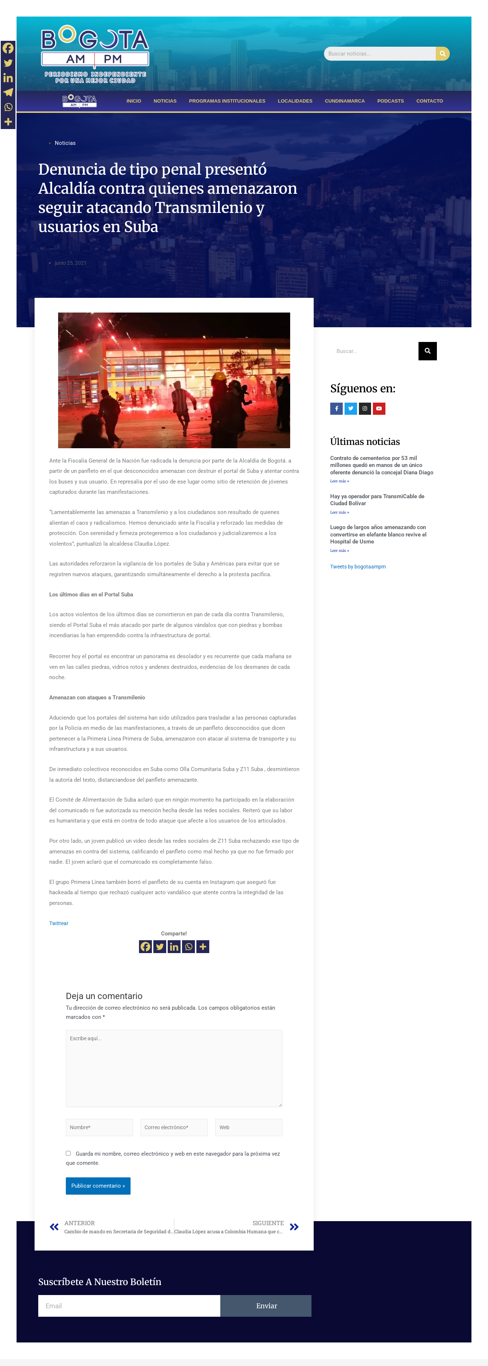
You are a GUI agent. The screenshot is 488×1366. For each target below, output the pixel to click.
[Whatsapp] (188, 946)
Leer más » (339, 481)
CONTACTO (429, 101)
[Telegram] (8, 92)
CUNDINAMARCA (345, 101)
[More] (202, 946)
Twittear (59, 923)
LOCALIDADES (295, 101)
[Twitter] (159, 946)
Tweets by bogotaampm (359, 568)
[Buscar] (443, 54)
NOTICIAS (165, 101)
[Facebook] (145, 946)
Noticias (65, 143)
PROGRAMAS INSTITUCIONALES (227, 101)
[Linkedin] (174, 946)
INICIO (134, 101)
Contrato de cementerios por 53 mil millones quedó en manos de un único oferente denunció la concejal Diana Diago (381, 465)
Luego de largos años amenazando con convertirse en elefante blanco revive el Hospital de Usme (378, 535)
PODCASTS (390, 101)
